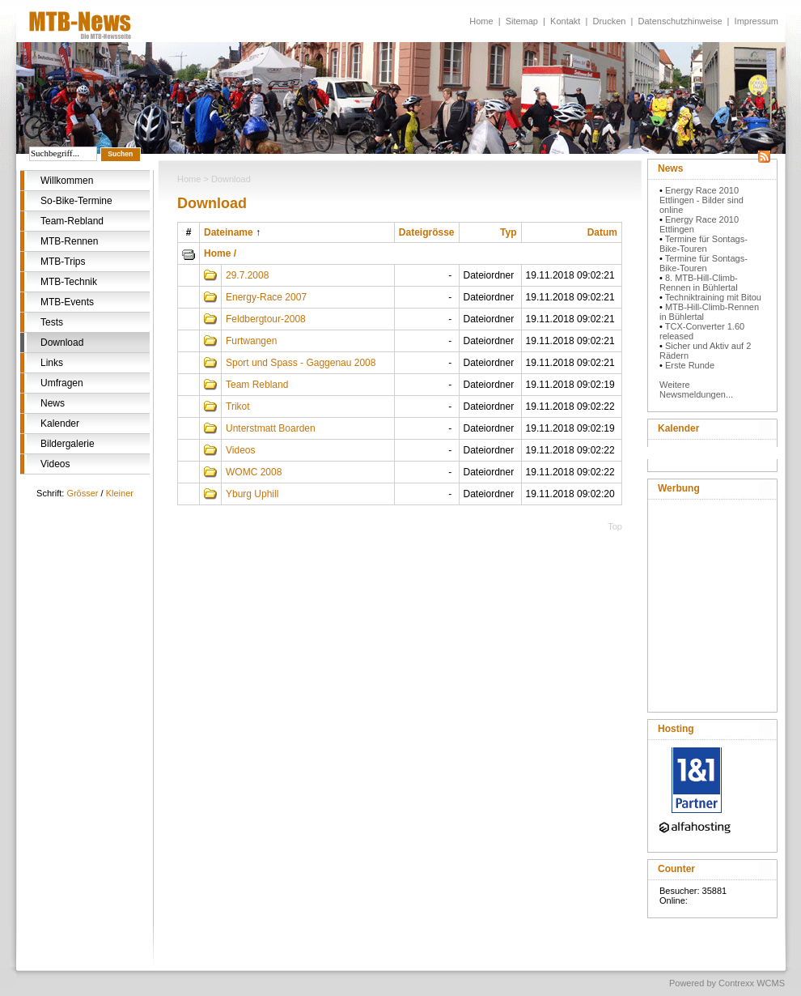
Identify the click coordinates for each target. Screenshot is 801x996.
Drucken (608, 21)
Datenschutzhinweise (680, 21)
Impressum (756, 21)
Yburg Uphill (252, 494)
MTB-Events (67, 302)
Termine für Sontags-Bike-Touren (703, 243)
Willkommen (66, 180)
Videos (55, 464)
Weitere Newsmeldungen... (696, 389)
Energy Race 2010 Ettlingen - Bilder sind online (701, 200)
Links (51, 362)
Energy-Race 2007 (266, 297)
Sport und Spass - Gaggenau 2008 (300, 362)
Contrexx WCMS (751, 983)
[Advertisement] (712, 602)
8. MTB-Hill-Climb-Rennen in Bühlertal (698, 282)
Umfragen (61, 383)
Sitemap (522, 21)
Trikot (238, 406)
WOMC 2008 (254, 472)
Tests (51, 322)
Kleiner (120, 493)
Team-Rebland (72, 221)
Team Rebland (257, 384)
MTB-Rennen (69, 241)
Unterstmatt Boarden (271, 428)
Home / (220, 253)
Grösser (82, 493)
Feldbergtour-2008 (266, 319)
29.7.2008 (247, 275)
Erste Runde (689, 365)
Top (615, 526)
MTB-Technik (68, 281)
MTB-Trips (63, 261)
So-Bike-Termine (76, 200)
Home (481, 21)
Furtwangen (251, 341)
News (52, 403)
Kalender (59, 423)
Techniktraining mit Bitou (713, 297)
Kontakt (565, 21)
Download (61, 342)
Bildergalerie (67, 443)
